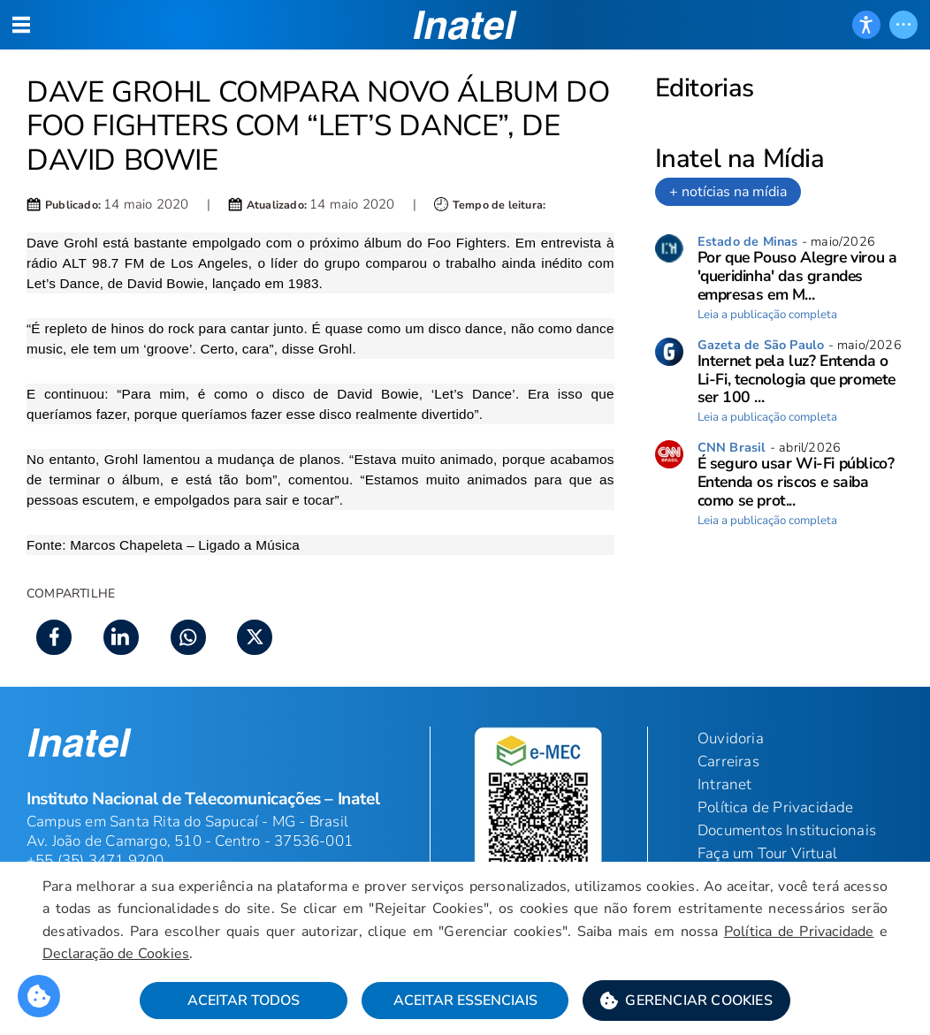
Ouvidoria (731, 738)
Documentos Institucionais (787, 830)
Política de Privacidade (799, 931)
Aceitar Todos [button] (243, 1000)
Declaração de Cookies (115, 953)
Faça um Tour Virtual (767, 853)
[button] (686, 1000)
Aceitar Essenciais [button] (465, 1000)
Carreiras (728, 761)
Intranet (725, 784)
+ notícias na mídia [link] (728, 192)
